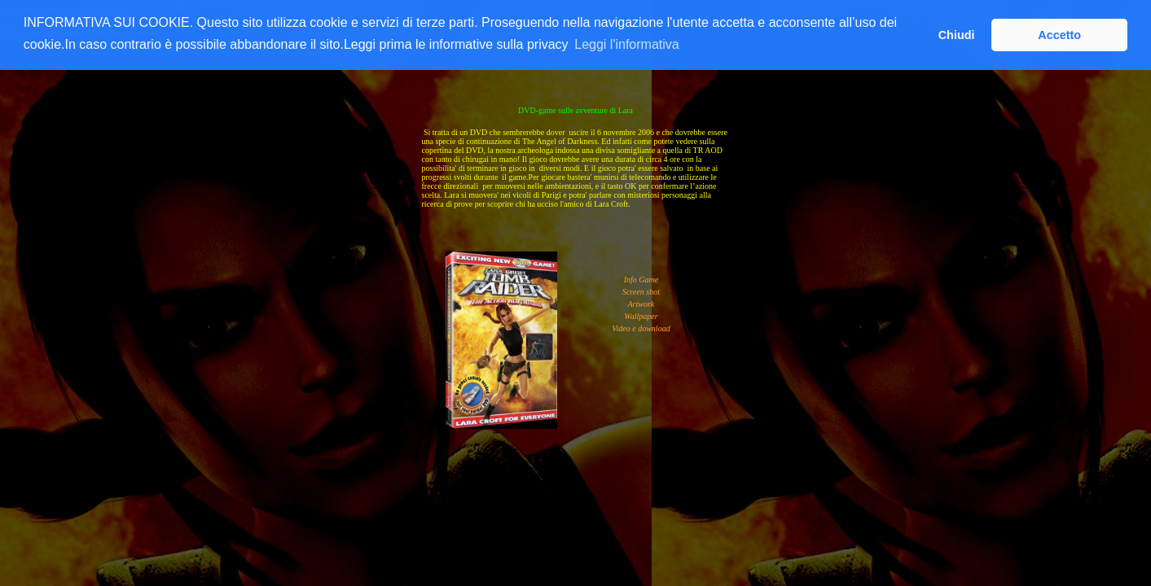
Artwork (641, 304)
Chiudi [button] (956, 35)
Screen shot (641, 291)
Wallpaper (640, 316)
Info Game (641, 279)
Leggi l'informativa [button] (626, 44)
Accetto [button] (1059, 35)
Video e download (641, 328)
